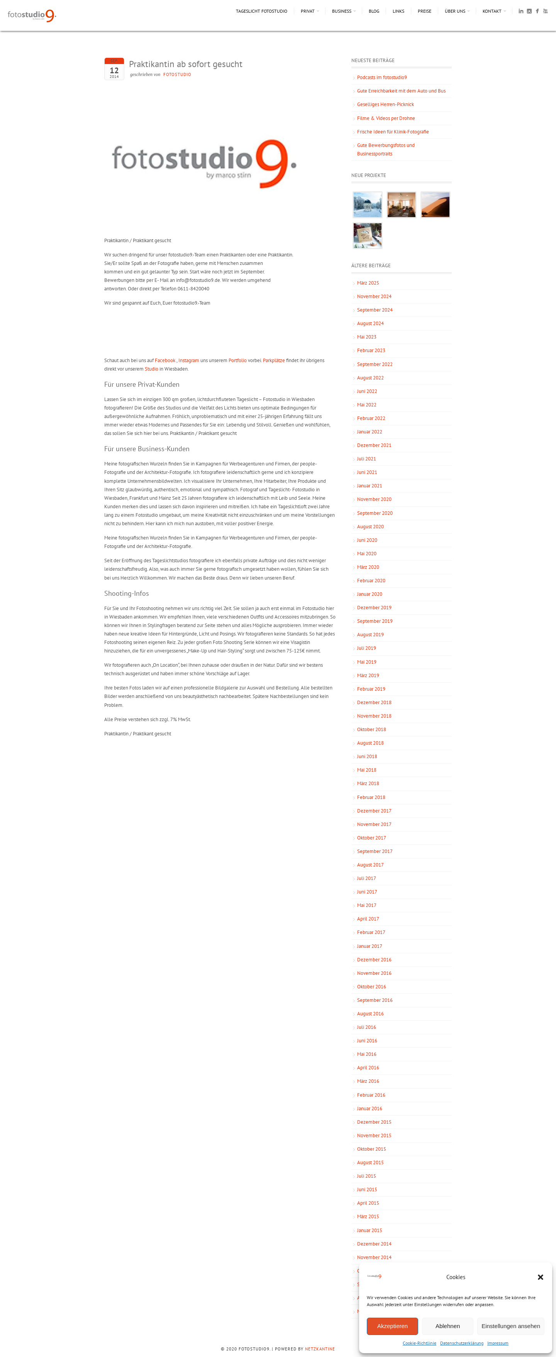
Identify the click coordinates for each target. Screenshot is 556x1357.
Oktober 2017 (371, 837)
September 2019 (375, 621)
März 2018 (368, 783)
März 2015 (368, 1216)
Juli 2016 (366, 1027)
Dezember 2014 (374, 1244)
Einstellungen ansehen (510, 1326)
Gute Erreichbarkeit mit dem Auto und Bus (401, 91)
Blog (374, 11)
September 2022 (375, 364)
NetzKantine (320, 1349)
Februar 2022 (371, 418)
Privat (308, 11)
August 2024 (370, 323)
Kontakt (492, 11)
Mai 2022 (366, 404)
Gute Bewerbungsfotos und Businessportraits (386, 149)
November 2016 (374, 973)
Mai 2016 (366, 1054)
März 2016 (368, 1081)
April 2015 (368, 1203)
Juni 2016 (367, 1040)
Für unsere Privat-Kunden (142, 384)
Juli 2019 (366, 648)
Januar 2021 (369, 485)
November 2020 (374, 499)
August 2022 (370, 377)
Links (398, 11)
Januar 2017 (369, 946)
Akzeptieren (392, 1326)
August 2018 (370, 743)
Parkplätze (274, 360)
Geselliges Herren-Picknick (385, 104)
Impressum (498, 1343)
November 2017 (374, 824)
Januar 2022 (369, 431)
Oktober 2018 (371, 729)
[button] (540, 1277)
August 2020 (370, 526)
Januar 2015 (369, 1230)
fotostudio (177, 74)
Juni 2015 (367, 1189)
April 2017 (368, 918)
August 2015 (370, 1162)
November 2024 (374, 296)
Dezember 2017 (374, 810)
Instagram (188, 360)
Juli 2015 (366, 1176)
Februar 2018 (371, 797)
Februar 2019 (371, 689)
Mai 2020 (366, 553)
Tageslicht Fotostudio (261, 11)
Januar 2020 (369, 594)
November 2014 (374, 1257)
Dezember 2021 (374, 445)
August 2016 (370, 1013)
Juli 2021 (366, 458)
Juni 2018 (367, 756)
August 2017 (370, 864)
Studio (151, 369)
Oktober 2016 (371, 986)
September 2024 (375, 310)
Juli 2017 (366, 878)
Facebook (165, 360)
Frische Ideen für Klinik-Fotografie (393, 131)
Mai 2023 (366, 337)
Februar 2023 (371, 350)
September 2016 (375, 1000)
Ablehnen (448, 1326)
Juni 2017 (367, 891)
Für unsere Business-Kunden (147, 448)
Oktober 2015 (371, 1149)
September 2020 (375, 513)
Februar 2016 (371, 1095)
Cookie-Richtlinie (419, 1343)
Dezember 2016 (374, 959)
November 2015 (374, 1135)
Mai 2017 (366, 905)
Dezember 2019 (374, 607)
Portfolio (238, 360)
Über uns (455, 11)
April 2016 (368, 1067)
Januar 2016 (369, 1108)
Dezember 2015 (374, 1122)
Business (341, 11)
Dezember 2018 (374, 702)
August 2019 (370, 634)
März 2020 (368, 567)
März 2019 (368, 675)
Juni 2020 (367, 540)
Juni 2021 (367, 472)
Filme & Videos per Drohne (386, 118)
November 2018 (374, 716)
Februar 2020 (371, 580)
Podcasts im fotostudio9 (382, 77)
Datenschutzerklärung (461, 1343)
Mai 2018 (366, 770)
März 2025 (368, 283)
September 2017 (375, 851)
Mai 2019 (366, 662)
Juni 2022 (367, 391)
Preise (424, 11)
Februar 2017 (371, 932)
